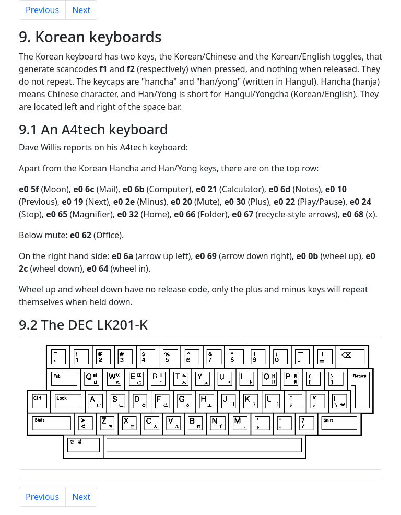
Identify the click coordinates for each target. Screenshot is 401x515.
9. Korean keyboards (90, 36)
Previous (42, 10)
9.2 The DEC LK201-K (83, 324)
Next (81, 10)
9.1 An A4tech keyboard (93, 129)
